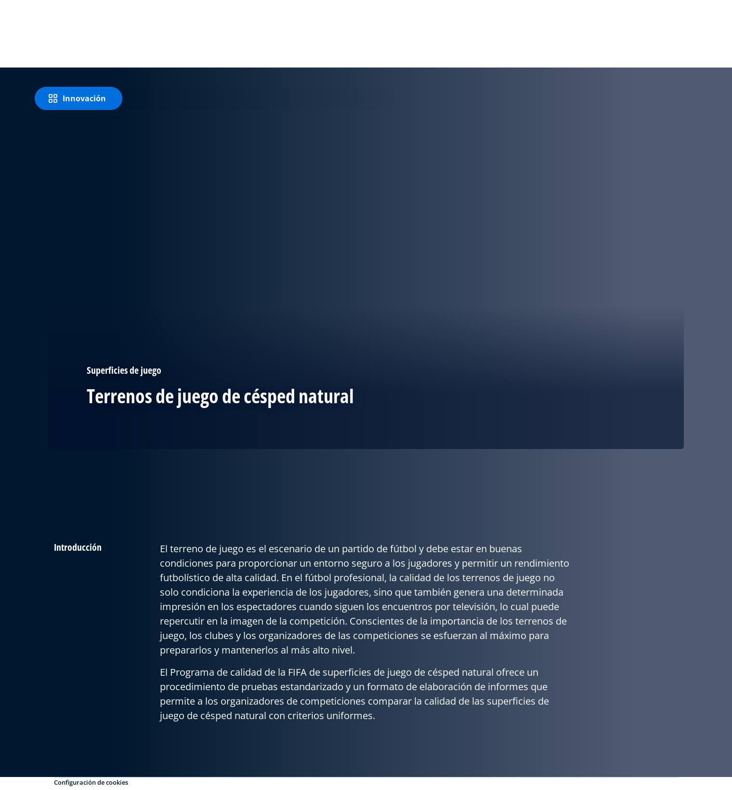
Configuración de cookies (91, 782)
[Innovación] (78, 98)
